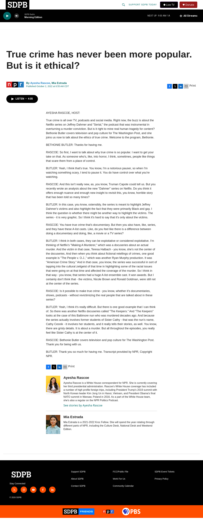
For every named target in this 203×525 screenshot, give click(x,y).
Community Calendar (123, 493)
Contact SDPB (78, 493)
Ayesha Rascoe (40, 90)
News (32, 33)
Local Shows (106, 33)
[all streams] (188, 23)
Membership (130, 33)
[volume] (16, 23)
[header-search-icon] (124, 8)
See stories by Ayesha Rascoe (82, 412)
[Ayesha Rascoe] (53, 392)
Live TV (170, 8)
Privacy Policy (161, 486)
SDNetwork (184, 33)
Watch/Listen (12, 33)
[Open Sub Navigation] (24, 33)
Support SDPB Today (143, 8)
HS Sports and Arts (56, 33)
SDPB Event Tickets (164, 479)
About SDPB (77, 486)
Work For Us (119, 486)
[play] (7, 23)
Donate (192, 8)
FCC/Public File (120, 479)
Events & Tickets (157, 33)
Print (192, 93)
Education (83, 33)
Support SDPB (78, 479)
